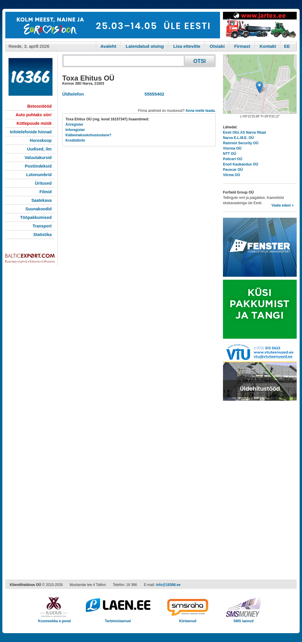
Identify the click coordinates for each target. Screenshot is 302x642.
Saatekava (41, 200)
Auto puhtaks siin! (34, 114)
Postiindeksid (38, 166)
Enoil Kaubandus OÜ (240, 164)
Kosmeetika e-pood (54, 619)
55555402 (153, 93)
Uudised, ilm (39, 149)
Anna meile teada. (201, 111)
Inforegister (75, 130)
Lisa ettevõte (186, 46)
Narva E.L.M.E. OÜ (238, 138)
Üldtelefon (73, 93)
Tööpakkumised (36, 217)
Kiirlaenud (188, 619)
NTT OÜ (229, 154)
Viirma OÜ (231, 175)
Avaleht (108, 46)
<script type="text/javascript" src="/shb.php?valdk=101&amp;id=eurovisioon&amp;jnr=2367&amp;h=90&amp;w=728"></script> (112, 25)
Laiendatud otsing (145, 46)
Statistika (42, 234)
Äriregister (74, 124)
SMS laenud (243, 619)
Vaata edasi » (283, 205)
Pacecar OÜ (233, 170)
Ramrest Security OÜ (240, 143)
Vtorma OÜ (232, 148)
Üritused (43, 183)
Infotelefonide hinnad (31, 132)
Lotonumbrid (39, 174)
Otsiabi (217, 46)
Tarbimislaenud (117, 619)
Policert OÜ (232, 159)
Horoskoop (41, 140)
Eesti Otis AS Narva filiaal (244, 132)
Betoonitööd (39, 106)
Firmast (242, 46)
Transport (42, 226)
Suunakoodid (38, 209)
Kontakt (268, 46)
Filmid (46, 191)
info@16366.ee (168, 585)
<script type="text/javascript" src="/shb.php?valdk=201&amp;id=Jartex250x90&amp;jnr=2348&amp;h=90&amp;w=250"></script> (260, 25)
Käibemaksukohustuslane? (88, 135)
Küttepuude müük (34, 123)
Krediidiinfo (75, 140)
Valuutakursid (38, 157)
